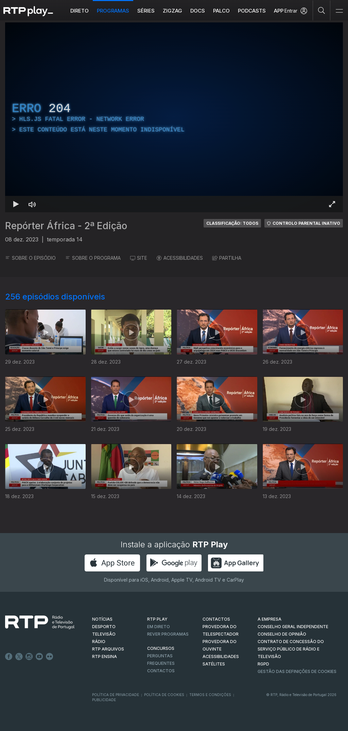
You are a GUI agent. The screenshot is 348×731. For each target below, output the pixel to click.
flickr (49, 656)
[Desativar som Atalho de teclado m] (32, 204)
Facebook (9, 656)
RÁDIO (98, 641)
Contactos (161, 670)
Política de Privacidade (115, 695)
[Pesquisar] (321, 10)
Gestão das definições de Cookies (297, 671)
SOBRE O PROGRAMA (93, 258)
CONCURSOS (160, 648)
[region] (174, 117)
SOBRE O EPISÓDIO (30, 258)
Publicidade (104, 700)
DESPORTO (104, 626)
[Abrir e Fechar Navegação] (339, 11)
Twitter (19, 656)
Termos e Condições (210, 695)
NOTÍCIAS (102, 619)
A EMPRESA (269, 619)
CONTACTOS (216, 619)
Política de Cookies (164, 695)
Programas (113, 10)
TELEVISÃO (104, 634)
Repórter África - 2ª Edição (66, 226)
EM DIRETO (158, 626)
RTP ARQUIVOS (108, 649)
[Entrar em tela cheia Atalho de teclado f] (332, 204)
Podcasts (252, 10)
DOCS (197, 10)
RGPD (263, 663)
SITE (138, 258)
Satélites (214, 663)
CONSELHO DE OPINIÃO (282, 634)
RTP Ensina (104, 656)
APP (278, 10)
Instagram (29, 656)
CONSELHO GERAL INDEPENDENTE (293, 626)
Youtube (39, 656)
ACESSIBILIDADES (180, 258)
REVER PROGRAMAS (168, 634)
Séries (146, 10)
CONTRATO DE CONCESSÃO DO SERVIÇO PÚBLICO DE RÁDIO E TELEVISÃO (291, 649)
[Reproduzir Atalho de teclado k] (16, 204)
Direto (79, 10)
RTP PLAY (157, 619)
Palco (221, 10)
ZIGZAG (172, 10)
